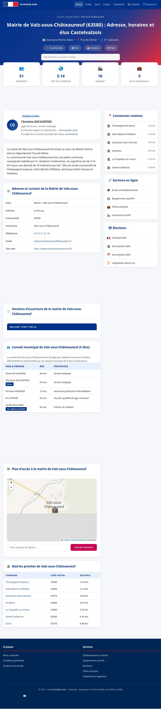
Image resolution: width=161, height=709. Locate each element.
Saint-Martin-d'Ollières (17, 589)
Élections (87, 666)
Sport (97, 4)
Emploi (106, 4)
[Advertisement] (80, 98)
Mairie (79, 4)
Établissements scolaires (95, 655)
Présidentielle (116, 238)
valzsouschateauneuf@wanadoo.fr (52, 241)
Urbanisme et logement (94, 677)
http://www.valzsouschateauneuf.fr (53, 249)
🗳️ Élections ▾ (149, 4)
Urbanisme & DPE (119, 215)
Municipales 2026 (118, 246)
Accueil (60, 16)
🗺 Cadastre (134, 4)
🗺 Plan (111, 47)
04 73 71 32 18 (42, 233)
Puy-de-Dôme (72, 16)
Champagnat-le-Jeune (17, 582)
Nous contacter (11, 655)
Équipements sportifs (121, 199)
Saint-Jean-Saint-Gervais (18, 596)
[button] (55, 510)
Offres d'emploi (117, 207)
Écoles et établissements (122, 190)
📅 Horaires (93, 47)
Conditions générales (13, 661)
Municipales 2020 (68, 130)
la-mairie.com (59, 690)
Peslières (10, 603)
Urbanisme (118, 4)
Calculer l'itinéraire (83, 548)
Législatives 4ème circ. (121, 263)
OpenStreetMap (79, 540)
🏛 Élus (75, 47)
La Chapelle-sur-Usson (17, 610)
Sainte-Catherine (14, 617)
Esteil (8, 623)
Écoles (88, 4)
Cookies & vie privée (13, 666)
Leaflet (65, 540)
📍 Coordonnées (54, 47)
